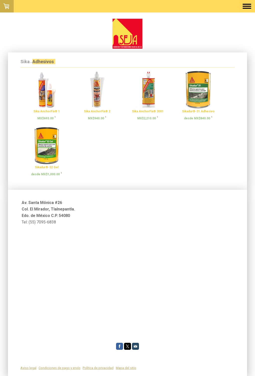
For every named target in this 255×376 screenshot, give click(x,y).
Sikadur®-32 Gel (47, 167)
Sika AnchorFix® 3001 (148, 111)
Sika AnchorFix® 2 (97, 111)
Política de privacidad (98, 368)
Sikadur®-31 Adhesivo (198, 111)
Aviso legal (28, 368)
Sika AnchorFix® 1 (46, 111)
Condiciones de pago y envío (59, 368)
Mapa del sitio (126, 368)
